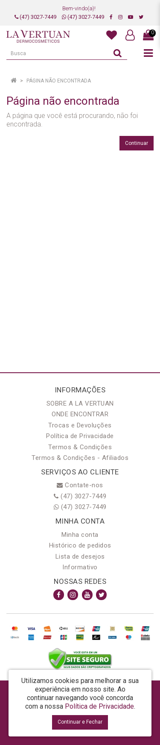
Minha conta (80, 535)
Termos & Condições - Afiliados (80, 458)
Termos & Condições (80, 447)
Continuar (136, 143)
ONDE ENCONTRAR (80, 414)
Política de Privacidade (80, 436)
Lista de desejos (80, 556)
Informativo (80, 567)
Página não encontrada (58, 81)
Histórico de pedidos (80, 545)
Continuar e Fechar (80, 722)
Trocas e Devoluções (80, 425)
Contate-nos (80, 485)
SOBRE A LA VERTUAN (80, 403)
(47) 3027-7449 (35, 17)
